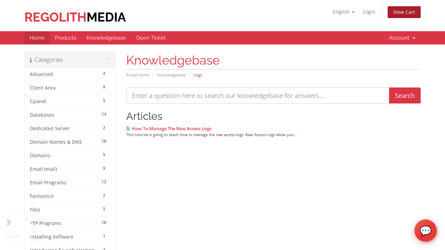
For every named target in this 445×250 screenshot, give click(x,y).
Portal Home (137, 74)
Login (369, 11)
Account (402, 38)
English (344, 11)
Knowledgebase (171, 74)
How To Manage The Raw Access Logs (168, 128)
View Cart (404, 12)
